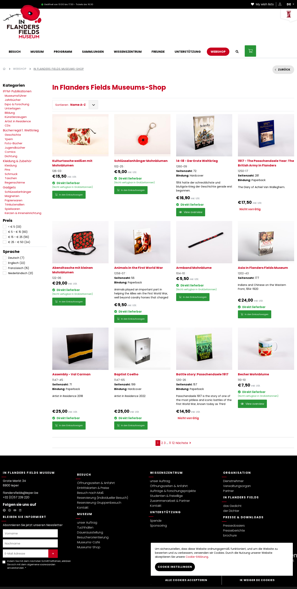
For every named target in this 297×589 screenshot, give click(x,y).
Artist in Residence (18, 106)
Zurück (284, 54)
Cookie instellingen (141, 580)
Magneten (12, 181)
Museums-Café (88, 527)
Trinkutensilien (14, 189)
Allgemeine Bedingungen (47, 580)
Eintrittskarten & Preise (93, 472)
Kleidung (11, 150)
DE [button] (289, 4)
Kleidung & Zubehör (17, 146)
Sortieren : (70, 89)
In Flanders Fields (241, 482)
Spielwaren (12, 193)
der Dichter (231, 495)
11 (170, 427)
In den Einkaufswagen (69, 179)
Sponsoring (158, 510)
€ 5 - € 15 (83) (18, 216)
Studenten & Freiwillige (166, 480)
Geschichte (13, 119)
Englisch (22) (16, 247)
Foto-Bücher (13, 128)
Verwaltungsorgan (237, 470)
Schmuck (11, 159)
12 (173, 427)
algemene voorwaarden (41, 549)
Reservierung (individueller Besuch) (102, 482)
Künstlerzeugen (16, 102)
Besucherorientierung (93, 522)
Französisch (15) (18, 253)
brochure (230, 520)
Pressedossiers (234, 510)
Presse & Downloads (243, 502)
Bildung (10, 97)
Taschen (11, 163)
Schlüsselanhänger (18, 176)
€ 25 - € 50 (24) (19, 227)
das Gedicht (232, 490)
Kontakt (82, 492)
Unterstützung (165, 497)
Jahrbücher (13, 84)
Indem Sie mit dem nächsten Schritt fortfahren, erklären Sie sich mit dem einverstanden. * (39, 549)
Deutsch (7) (16, 242)
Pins (7, 154)
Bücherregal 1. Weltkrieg (21, 115)
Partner (228, 475)
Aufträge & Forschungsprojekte (173, 475)
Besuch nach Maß (90, 477)
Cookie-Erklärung (103, 580)
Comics (10, 136)
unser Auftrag (87, 507)
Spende (156, 505)
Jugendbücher (15, 132)
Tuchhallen (85, 512)
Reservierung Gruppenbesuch (99, 487)
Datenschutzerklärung (16, 580)
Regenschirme (15, 167)
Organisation (237, 457)
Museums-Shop (88, 531)
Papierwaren (13, 185)
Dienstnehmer (233, 466)
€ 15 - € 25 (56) (18, 222)
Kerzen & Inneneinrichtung (23, 198)
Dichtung (11, 141)
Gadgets (9, 172)
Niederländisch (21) (20, 258)
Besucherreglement (77, 580)
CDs (7, 110)
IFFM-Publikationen (17, 76)
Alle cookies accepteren (186, 580)
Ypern (9, 124)
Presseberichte (234, 515)
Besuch (84, 459)
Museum (84, 499)
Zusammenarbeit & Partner (170, 485)
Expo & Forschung (17, 89)
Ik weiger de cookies (257, 580)
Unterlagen (12, 93)
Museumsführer (16, 80)
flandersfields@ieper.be (20, 477)
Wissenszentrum (166, 457)
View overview (190, 197)
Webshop (19, 53)
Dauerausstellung (90, 517)
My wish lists (262, 4)
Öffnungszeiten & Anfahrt (96, 467)
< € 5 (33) (14, 211)
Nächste (183, 427)
